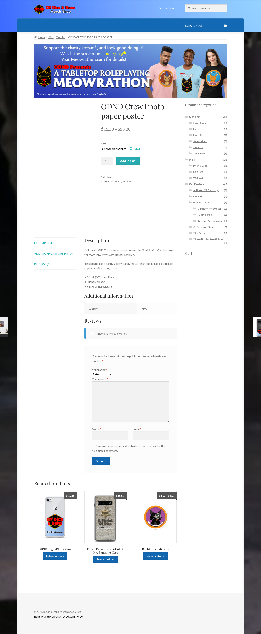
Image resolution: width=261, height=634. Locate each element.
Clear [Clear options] (137, 148)
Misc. (51, 37)
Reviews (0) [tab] (42, 264)
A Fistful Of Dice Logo (206, 190)
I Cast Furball (205, 214)
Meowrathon (201, 202)
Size (103, 143)
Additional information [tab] (54, 253)
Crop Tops (199, 122)
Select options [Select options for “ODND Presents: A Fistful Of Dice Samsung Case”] (105, 559)
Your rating (99, 369)
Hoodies (198, 135)
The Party (199, 233)
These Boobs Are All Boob (208, 239)
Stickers (198, 171)
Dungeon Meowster (209, 208)
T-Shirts (198, 147)
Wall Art (60, 37)
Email (137, 429)
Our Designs (196, 184)
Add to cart (128, 160)
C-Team (197, 196)
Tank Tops (199, 153)
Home (41, 37)
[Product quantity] (107, 161)
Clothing (194, 116)
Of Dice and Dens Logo (207, 227)
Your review (100, 379)
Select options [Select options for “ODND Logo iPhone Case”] (55, 555)
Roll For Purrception (209, 220)
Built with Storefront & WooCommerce (58, 616)
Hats (196, 129)
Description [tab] (43, 242)
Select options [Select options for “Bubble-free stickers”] (155, 555)
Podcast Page (166, 8)
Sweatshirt (200, 141)
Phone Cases (201, 165)
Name (96, 429)
